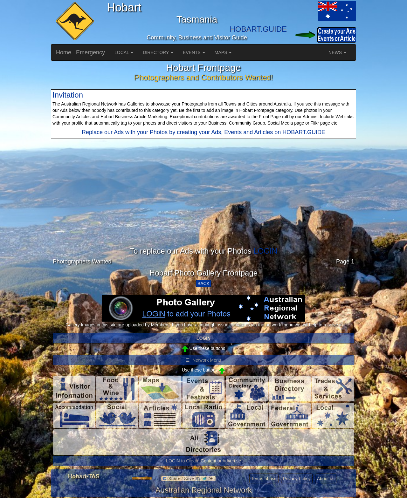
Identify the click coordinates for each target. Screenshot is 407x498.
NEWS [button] (337, 52)
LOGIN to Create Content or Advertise (203, 460)
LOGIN (265, 251)
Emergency (90, 52)
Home (63, 52)
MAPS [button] (223, 52)
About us (326, 478)
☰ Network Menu (203, 360)
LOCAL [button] (123, 52)
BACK (203, 283)
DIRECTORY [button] (158, 52)
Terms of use (264, 478)
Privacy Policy (297, 478)
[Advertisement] (203, 202)
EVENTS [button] (194, 52)
